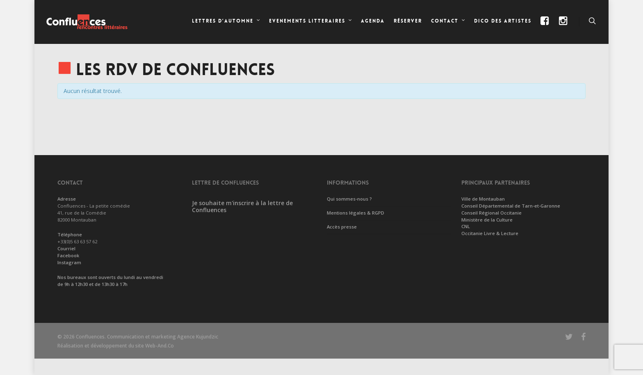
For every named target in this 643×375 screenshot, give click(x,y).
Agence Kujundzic (197, 336)
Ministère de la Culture (487, 220)
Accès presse (342, 227)
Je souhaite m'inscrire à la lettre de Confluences (242, 206)
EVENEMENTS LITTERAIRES (311, 22)
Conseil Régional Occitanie (491, 213)
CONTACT (448, 22)
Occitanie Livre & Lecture (489, 233)
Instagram (69, 262)
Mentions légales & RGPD (355, 213)
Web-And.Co (159, 345)
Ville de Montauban (483, 199)
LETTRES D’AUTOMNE (226, 22)
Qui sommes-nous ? (349, 199)
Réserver (408, 21)
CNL (465, 226)
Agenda (373, 21)
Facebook (68, 255)
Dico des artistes (502, 21)
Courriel (66, 248)
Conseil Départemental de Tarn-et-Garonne (510, 206)
